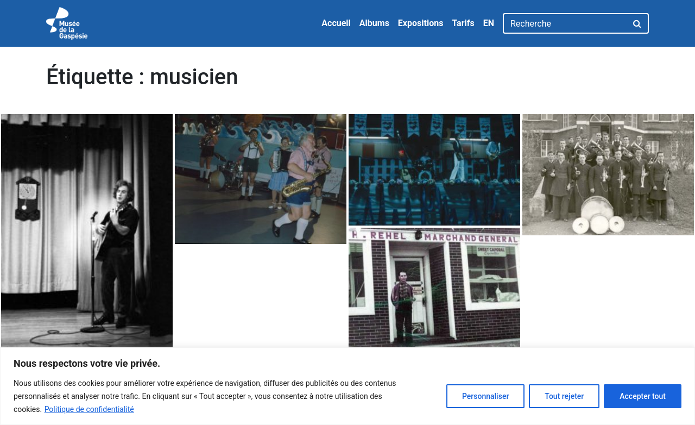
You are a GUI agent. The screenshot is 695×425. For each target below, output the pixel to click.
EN (488, 23)
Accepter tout (643, 396)
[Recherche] (565, 23)
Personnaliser (485, 396)
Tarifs (463, 23)
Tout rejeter (564, 396)
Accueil (336, 23)
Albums (374, 23)
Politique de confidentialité (89, 409)
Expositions (421, 23)
